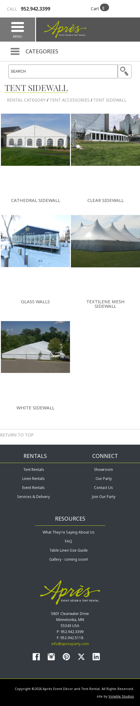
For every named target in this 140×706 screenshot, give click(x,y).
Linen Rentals (33, 478)
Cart (95, 8)
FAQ (68, 541)
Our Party (104, 478)
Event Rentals (33, 487)
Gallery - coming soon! (68, 559)
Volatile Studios (121, 696)
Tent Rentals (33, 469)
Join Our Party (103, 496)
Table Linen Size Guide (68, 550)
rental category (26, 100)
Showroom (103, 469)
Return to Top (17, 435)
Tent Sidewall (109, 100)
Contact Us (103, 487)
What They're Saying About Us (69, 532)
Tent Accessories (70, 100)
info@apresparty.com (70, 643)
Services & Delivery (33, 496)
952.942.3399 (28, 8)
